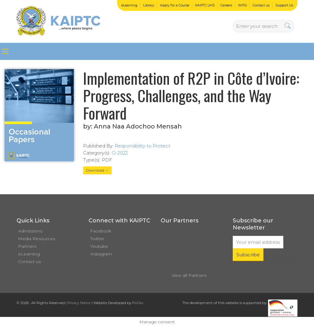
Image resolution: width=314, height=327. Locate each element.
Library (148, 5)
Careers (226, 5)
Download (97, 170)
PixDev (138, 303)
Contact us (261, 5)
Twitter (97, 238)
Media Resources (36, 238)
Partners (27, 246)
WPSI (242, 5)
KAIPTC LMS (205, 5)
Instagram (101, 253)
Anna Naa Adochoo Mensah (138, 126)
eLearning (129, 5)
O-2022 (120, 153)
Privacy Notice (78, 303)
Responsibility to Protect (142, 146)
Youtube (99, 246)
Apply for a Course (174, 5)
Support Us (284, 5)
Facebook (100, 231)
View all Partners (188, 275)
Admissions (30, 231)
